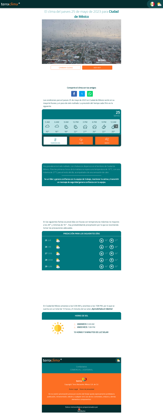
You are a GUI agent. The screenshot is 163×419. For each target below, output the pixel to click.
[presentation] (116, 126)
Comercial (75, 369)
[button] (74, 94)
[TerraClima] (151, 4)
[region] (81, 78)
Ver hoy (97, 67)
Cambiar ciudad (66, 67)
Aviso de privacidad (87, 389)
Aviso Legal (73, 389)
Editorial (88, 369)
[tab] (55, 141)
